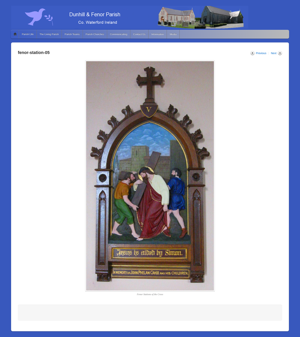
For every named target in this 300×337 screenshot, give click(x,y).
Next (273, 53)
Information (157, 34)
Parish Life (27, 34)
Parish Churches (95, 34)
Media (173, 34)
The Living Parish (49, 34)
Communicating (118, 34)
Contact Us (139, 34)
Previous (261, 53)
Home (15, 34)
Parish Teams (72, 34)
